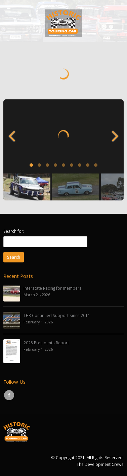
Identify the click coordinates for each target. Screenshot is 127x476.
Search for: (13, 231)
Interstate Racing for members (53, 288)
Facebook (9, 395)
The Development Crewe (100, 464)
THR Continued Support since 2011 (57, 315)
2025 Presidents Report (46, 342)
